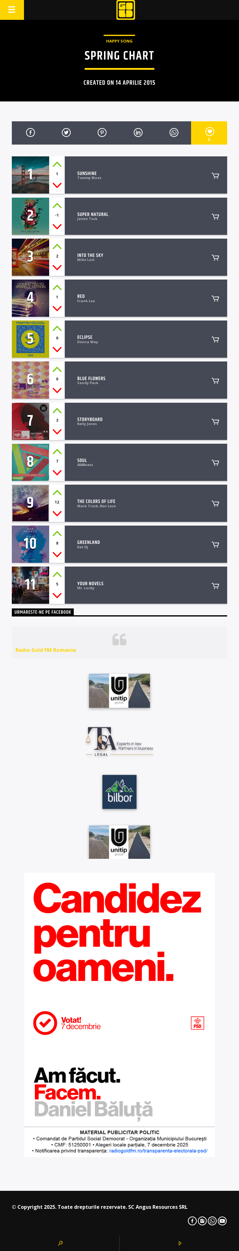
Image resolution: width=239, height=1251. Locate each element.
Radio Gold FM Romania (46, 650)
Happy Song (119, 41)
